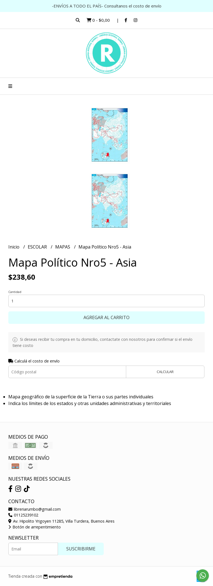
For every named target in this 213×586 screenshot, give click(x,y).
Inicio (14, 247)
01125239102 (23, 515)
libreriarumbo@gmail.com (34, 509)
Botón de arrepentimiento (34, 527)
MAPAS (63, 247)
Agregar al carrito (106, 317)
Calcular (165, 371)
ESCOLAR (38, 247)
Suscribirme (80, 549)
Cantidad (14, 292)
